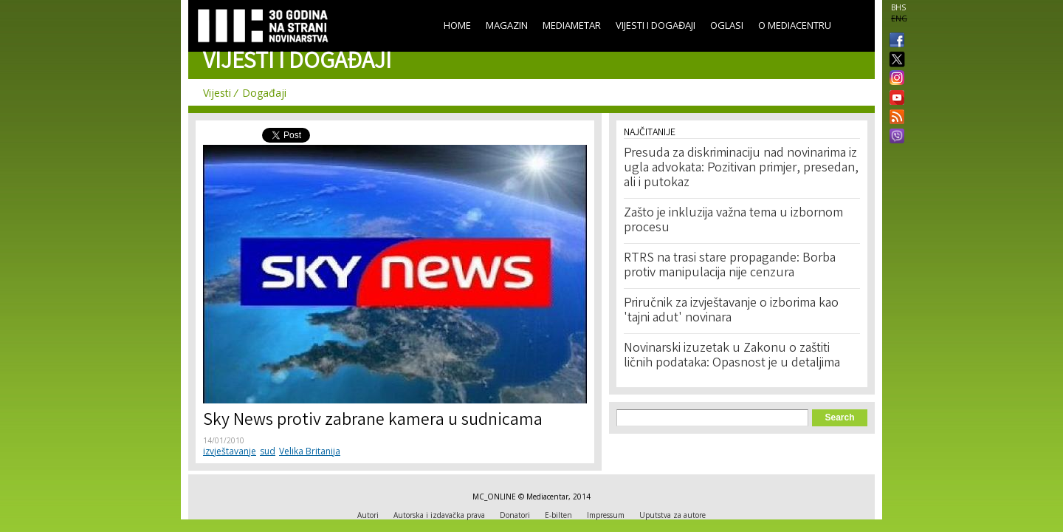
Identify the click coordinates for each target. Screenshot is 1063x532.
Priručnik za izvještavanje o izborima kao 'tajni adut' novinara (731, 311)
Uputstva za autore (672, 515)
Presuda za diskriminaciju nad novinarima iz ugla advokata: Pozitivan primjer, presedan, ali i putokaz (741, 168)
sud (267, 451)
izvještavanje (229, 451)
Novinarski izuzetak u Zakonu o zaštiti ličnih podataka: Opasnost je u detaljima (732, 356)
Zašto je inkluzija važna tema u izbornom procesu (733, 221)
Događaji (264, 93)
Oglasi (726, 25)
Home (457, 25)
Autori (368, 515)
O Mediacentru (794, 25)
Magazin (507, 25)
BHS (898, 7)
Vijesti (217, 93)
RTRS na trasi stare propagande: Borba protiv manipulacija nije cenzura (730, 266)
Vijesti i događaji (655, 25)
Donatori (515, 515)
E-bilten (558, 515)
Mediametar (572, 25)
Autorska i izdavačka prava (439, 515)
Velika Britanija (309, 451)
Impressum (606, 515)
